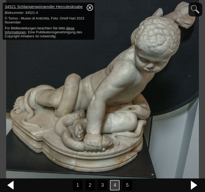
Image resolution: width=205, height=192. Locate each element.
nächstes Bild (194, 185)
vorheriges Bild (10, 185)
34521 (44, 6)
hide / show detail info (89, 7)
